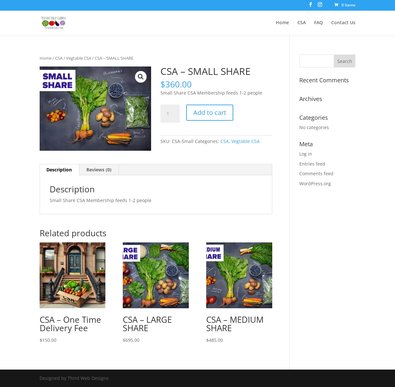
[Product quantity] (170, 114)
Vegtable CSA (78, 58)
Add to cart (209, 112)
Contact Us (343, 22)
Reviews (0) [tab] (98, 170)
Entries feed (312, 164)
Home (282, 22)
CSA (301, 22)
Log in (305, 154)
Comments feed (316, 173)
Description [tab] (59, 170)
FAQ (318, 22)
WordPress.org (315, 183)
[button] (141, 77)
